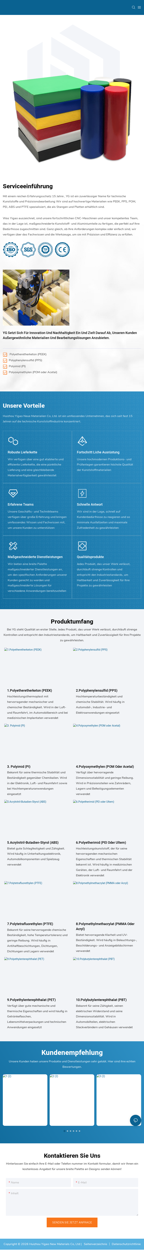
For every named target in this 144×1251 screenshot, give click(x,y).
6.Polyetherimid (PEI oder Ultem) (101, 842)
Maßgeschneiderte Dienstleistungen (35, 557)
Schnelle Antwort (90, 504)
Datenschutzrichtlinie (126, 1244)
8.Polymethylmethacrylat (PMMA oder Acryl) (105, 927)
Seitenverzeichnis (95, 1244)
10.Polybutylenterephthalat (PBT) (101, 999)
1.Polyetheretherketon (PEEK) (29, 690)
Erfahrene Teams (21, 504)
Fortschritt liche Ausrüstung (98, 452)
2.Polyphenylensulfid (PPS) (96, 690)
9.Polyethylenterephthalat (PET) (31, 999)
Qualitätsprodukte (90, 557)
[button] (64, 1131)
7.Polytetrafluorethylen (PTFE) (30, 924)
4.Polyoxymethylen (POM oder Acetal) (105, 766)
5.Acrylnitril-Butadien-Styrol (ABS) (32, 842)
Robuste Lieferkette (22, 452)
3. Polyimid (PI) (18, 766)
